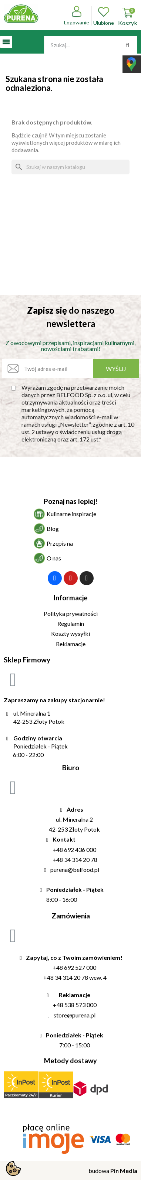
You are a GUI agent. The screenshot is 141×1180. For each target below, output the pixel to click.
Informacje (70, 597)
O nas (54, 558)
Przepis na (60, 543)
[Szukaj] (70, 167)
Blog (53, 528)
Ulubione (103, 15)
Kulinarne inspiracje (71, 513)
